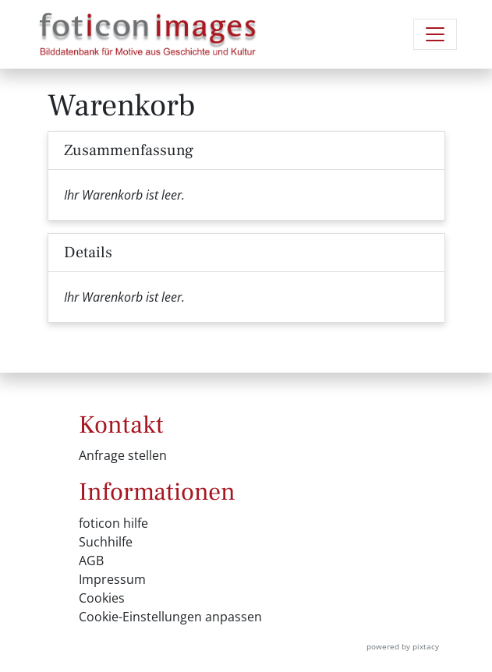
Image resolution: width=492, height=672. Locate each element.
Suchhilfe (106, 541)
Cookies (102, 598)
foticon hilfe (113, 523)
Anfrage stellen (123, 455)
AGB (91, 560)
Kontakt (121, 425)
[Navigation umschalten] (435, 34)
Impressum (112, 579)
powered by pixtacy (402, 646)
